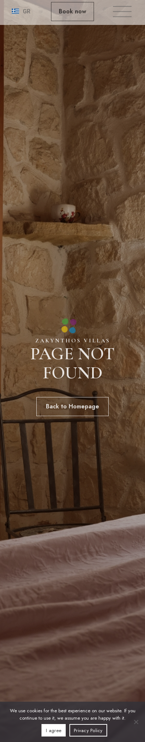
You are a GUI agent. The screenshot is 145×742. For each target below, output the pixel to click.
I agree (53, 730)
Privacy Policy (88, 730)
